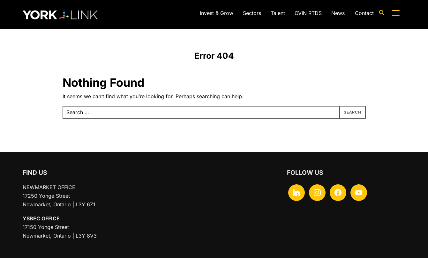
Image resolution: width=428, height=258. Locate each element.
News (338, 13)
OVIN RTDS (308, 13)
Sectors (252, 13)
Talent (278, 13)
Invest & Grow (216, 13)
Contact (364, 13)
